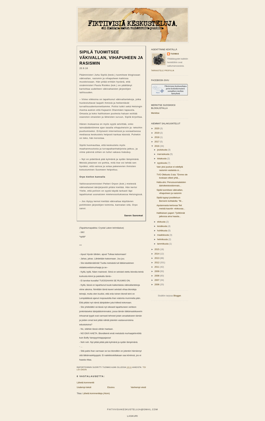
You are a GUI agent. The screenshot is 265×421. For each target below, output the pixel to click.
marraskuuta (163, 154)
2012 (157, 262)
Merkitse (155, 113)
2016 (157, 146)
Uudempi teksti (84, 387)
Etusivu (111, 387)
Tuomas (175, 54)
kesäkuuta (162, 226)
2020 (157, 128)
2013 (157, 258)
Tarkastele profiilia (162, 71)
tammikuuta (163, 243)
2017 (157, 141)
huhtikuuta (162, 230)
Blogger (177, 295)
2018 (157, 137)
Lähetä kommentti (85, 382)
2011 (157, 267)
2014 (157, 253)
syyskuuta (162, 163)
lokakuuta (162, 158)
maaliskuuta (163, 235)
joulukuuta (162, 149)
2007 (157, 280)
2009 (157, 271)
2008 (157, 275)
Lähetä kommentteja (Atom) (96, 393)
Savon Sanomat (133, 215)
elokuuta (161, 221)
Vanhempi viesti (138, 387)
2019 (157, 133)
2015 (157, 249)
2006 (157, 284)
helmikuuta (162, 239)
